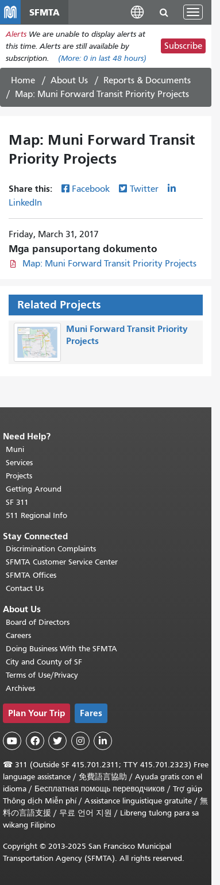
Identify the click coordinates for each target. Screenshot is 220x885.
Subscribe (183, 46)
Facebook (91, 189)
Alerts (16, 34)
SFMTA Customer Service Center (62, 562)
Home (23, 80)
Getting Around (33, 489)
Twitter (144, 189)
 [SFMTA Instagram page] (80, 740)
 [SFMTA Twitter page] (57, 740)
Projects (19, 476)
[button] (137, 11)
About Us (69, 80)
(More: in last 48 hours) (102, 58)
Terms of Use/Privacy (42, 675)
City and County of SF (44, 662)
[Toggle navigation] (193, 12)
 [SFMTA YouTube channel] (12, 740)
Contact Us (25, 588)
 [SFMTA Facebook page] (35, 740)
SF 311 (17, 502)
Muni (15, 449)
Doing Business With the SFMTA (61, 649)
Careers (18, 635)
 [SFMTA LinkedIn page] (103, 740)
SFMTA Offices (31, 575)
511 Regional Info (36, 515)
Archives (20, 688)
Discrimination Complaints (51, 549)
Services (19, 462)
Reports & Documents (147, 80)
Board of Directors (38, 622)
